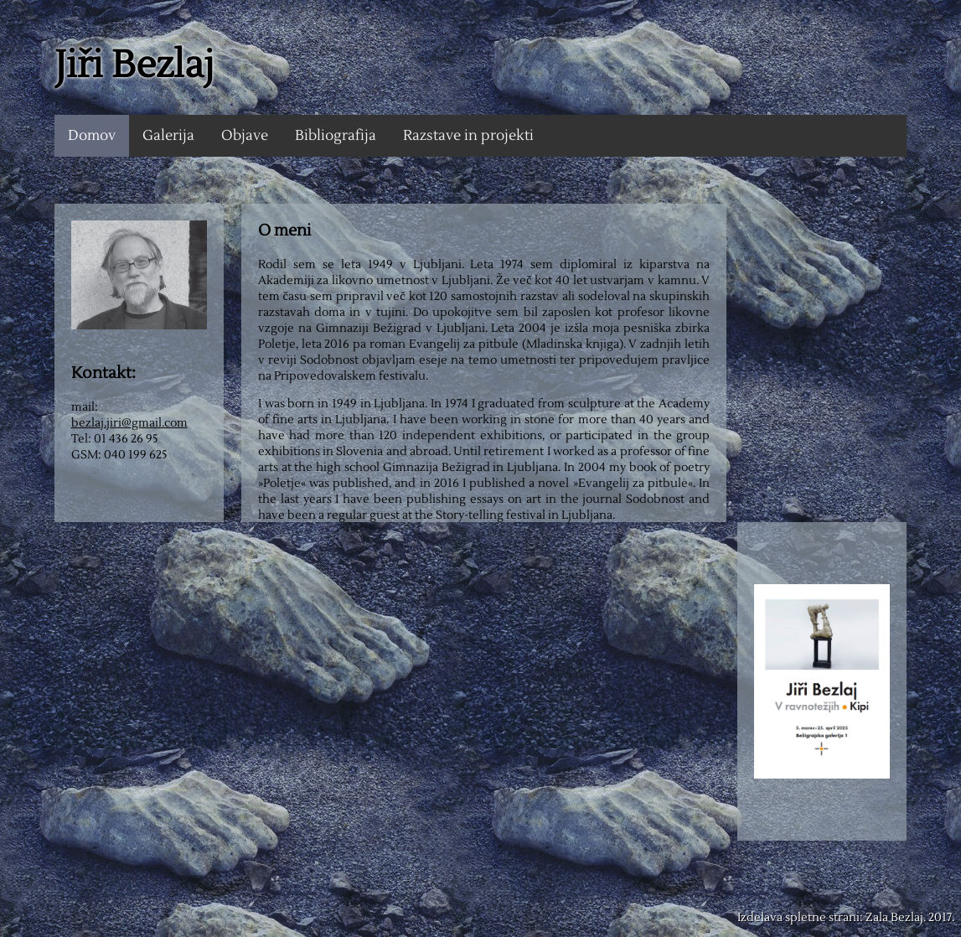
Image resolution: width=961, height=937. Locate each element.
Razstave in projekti (468, 136)
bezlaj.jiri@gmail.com (129, 423)
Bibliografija (335, 136)
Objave (244, 136)
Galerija (168, 136)
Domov (92, 136)
